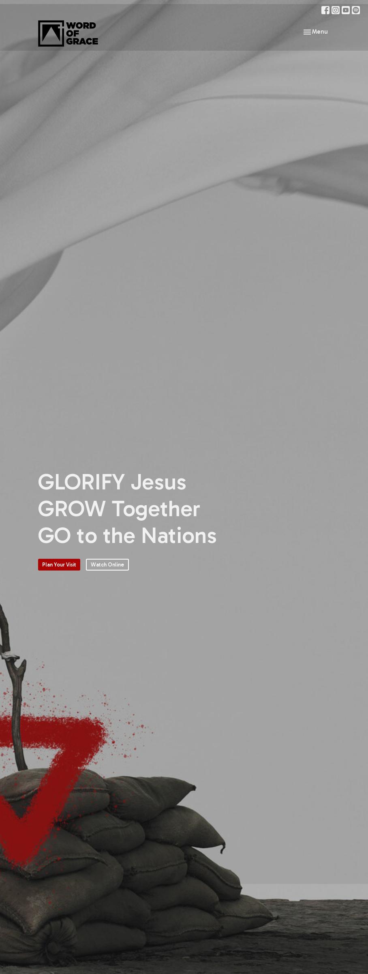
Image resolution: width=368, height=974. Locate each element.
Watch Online (107, 565)
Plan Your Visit (59, 565)
